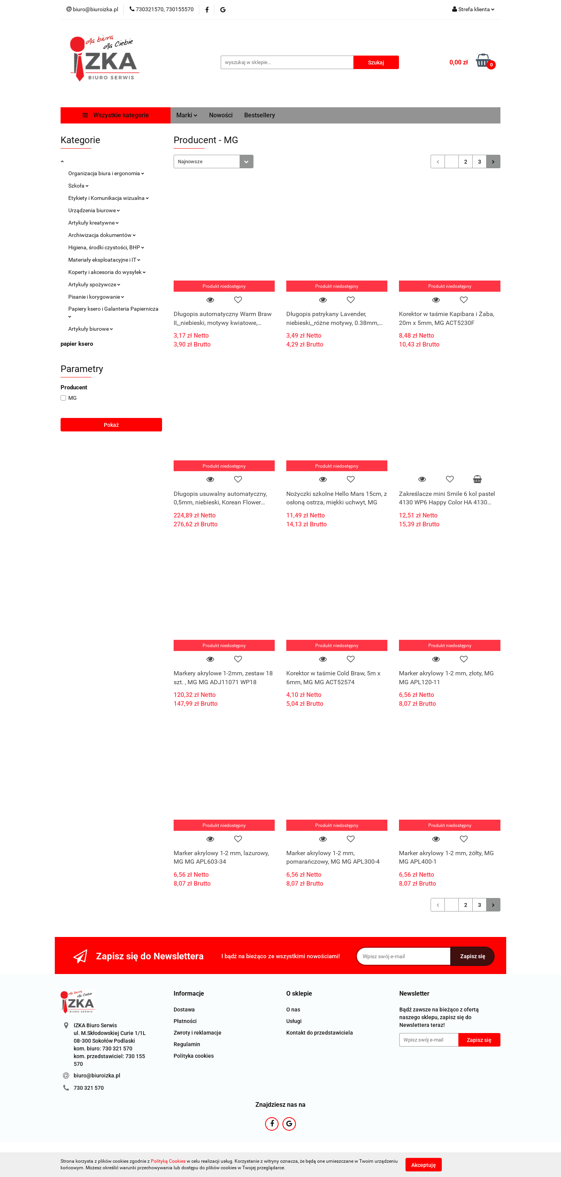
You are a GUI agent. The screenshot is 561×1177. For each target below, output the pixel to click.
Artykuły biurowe (90, 329)
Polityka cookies (194, 1056)
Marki (187, 115)
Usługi (294, 1021)
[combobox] (213, 161)
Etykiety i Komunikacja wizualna (108, 198)
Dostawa (184, 1009)
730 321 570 (89, 1088)
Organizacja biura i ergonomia (106, 173)
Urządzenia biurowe (94, 210)
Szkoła (78, 186)
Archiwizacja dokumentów (102, 235)
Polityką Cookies (168, 1161)
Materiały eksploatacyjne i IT (104, 260)
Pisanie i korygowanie (96, 297)
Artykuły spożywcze (94, 284)
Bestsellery (259, 115)
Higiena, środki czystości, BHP (106, 247)
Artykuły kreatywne (93, 223)
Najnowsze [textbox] (190, 161)
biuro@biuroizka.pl (97, 1075)
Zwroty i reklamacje (197, 1033)
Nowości (221, 115)
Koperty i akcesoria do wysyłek (107, 272)
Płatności (185, 1021)
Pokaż (111, 425)
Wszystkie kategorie (116, 115)
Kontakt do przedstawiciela (319, 1033)
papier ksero (77, 343)
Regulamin (187, 1044)
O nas (293, 1009)
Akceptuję (423, 1165)
